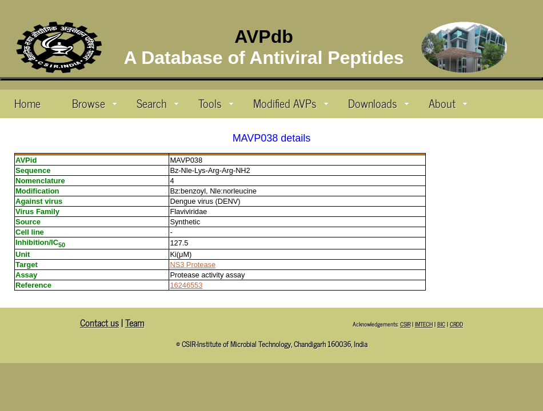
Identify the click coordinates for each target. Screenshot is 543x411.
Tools (215, 102)
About (448, 102)
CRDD (456, 324)
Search (157, 102)
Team (134, 322)
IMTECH (424, 324)
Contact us (99, 322)
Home (27, 102)
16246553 (186, 285)
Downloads (378, 102)
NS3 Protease (192, 264)
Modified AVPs (290, 102)
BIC (441, 324)
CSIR (405, 324)
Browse (94, 102)
